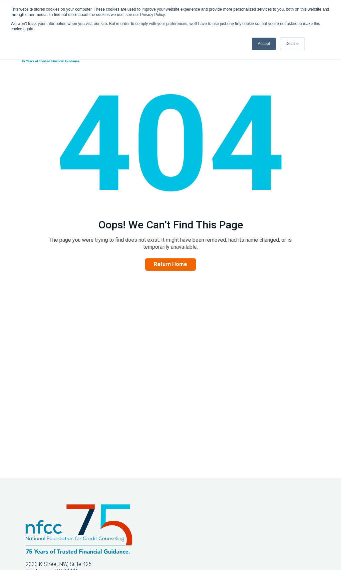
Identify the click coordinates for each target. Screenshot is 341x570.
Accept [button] (264, 43)
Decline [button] (292, 43)
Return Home (170, 264)
